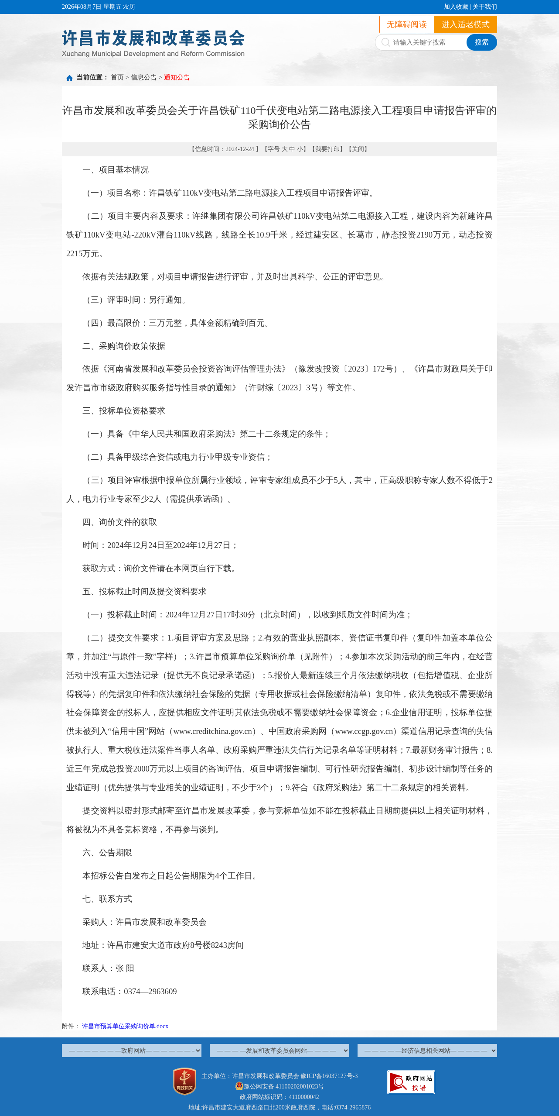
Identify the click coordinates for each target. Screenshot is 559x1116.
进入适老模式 (466, 24)
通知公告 (177, 77)
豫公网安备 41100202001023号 (279, 1086)
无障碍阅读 (407, 24)
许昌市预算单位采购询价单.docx (125, 1026)
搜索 (482, 42)
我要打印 (327, 149)
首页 (117, 77)
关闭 (358, 149)
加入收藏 (456, 6)
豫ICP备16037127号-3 (329, 1076)
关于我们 (485, 6)
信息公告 (144, 77)
